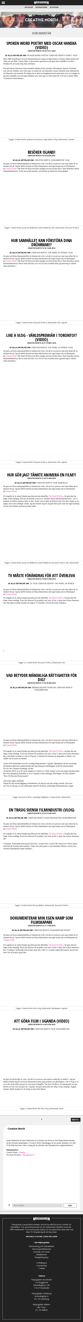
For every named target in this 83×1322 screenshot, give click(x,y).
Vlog (55, 139)
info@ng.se (41, 1263)
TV (31, 583)
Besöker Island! (41, 152)
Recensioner (41, 7)
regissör (64, 323)
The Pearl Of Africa (56, 496)
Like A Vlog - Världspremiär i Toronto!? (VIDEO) (41, 337)
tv (25, 663)
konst (69, 55)
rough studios (48, 139)
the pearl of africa (72, 228)
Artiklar (29, 7)
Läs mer (78, 144)
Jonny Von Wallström (30, 228)
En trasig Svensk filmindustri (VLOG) (41, 810)
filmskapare (56, 1008)
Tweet (3, 144)
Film (75, 55)
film (53, 228)
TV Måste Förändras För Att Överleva (41, 575)
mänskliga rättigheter (44, 687)
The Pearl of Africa (57, 252)
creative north (35, 51)
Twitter (41, 1268)
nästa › (75, 1119)
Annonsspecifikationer (41, 1249)
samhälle (63, 483)
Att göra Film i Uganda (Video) (41, 1021)
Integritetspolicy (41, 1257)
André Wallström (44, 228)
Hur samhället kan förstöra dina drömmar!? (41, 242)
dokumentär (62, 139)
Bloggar (54, 7)
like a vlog (37, 1008)
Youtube (71, 139)
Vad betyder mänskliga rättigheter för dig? (41, 677)
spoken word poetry (37, 55)
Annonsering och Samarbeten (41, 1246)
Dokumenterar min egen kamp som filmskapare (41, 920)
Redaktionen (41, 1254)
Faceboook (41, 1265)
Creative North (20, 139)
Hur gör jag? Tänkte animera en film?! (41, 475)
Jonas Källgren (50, 1236)
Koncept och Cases (41, 1252)
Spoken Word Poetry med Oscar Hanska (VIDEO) (41, 45)
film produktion (53, 818)
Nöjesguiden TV (29, 1155)
